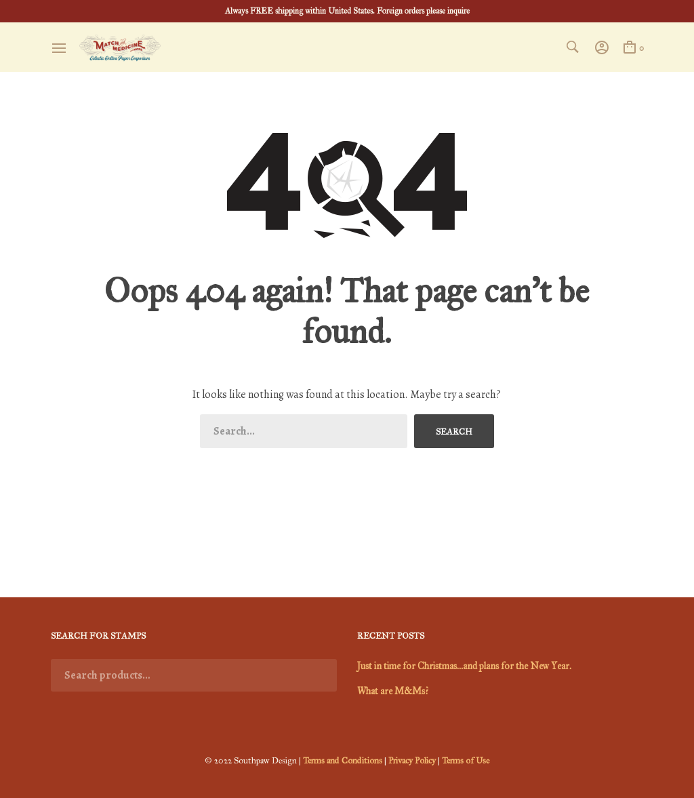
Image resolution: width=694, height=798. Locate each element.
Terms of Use (465, 760)
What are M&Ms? (392, 691)
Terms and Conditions (342, 760)
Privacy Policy (412, 760)
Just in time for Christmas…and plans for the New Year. (464, 666)
